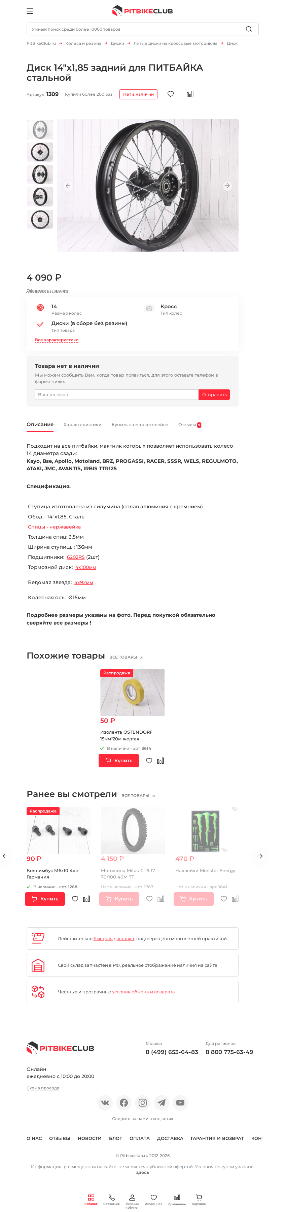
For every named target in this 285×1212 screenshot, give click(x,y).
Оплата (140, 1143)
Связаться (111, 1200)
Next (223, 189)
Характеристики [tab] (94, 428)
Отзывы (59, 1143)
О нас (34, 1143)
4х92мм (84, 587)
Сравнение (177, 1200)
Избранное (154, 1200)
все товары (129, 662)
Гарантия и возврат (217, 1143)
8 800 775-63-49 (229, 1057)
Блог (115, 1143)
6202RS (76, 562)
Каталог (91, 1200)
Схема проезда (43, 1092)
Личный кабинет (132, 1201)
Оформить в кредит (48, 293)
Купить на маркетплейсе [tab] (164, 428)
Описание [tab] (44, 429)
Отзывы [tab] (225, 429)
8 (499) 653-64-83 (172, 1057)
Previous (72, 189)
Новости (90, 1143)
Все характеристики (56, 343)
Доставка (170, 1143)
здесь (142, 1177)
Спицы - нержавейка (55, 532)
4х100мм (86, 572)
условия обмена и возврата (143, 996)
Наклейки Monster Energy (205, 875)
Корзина (199, 1200)
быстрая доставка (114, 943)
